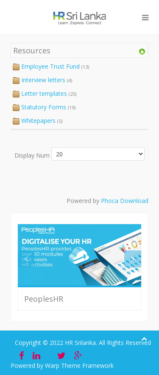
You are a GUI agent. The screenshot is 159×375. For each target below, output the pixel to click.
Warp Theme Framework (79, 365)
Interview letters (43, 80)
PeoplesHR (43, 299)
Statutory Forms (43, 107)
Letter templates (44, 93)
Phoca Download (124, 201)
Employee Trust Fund (50, 66)
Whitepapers (38, 121)
